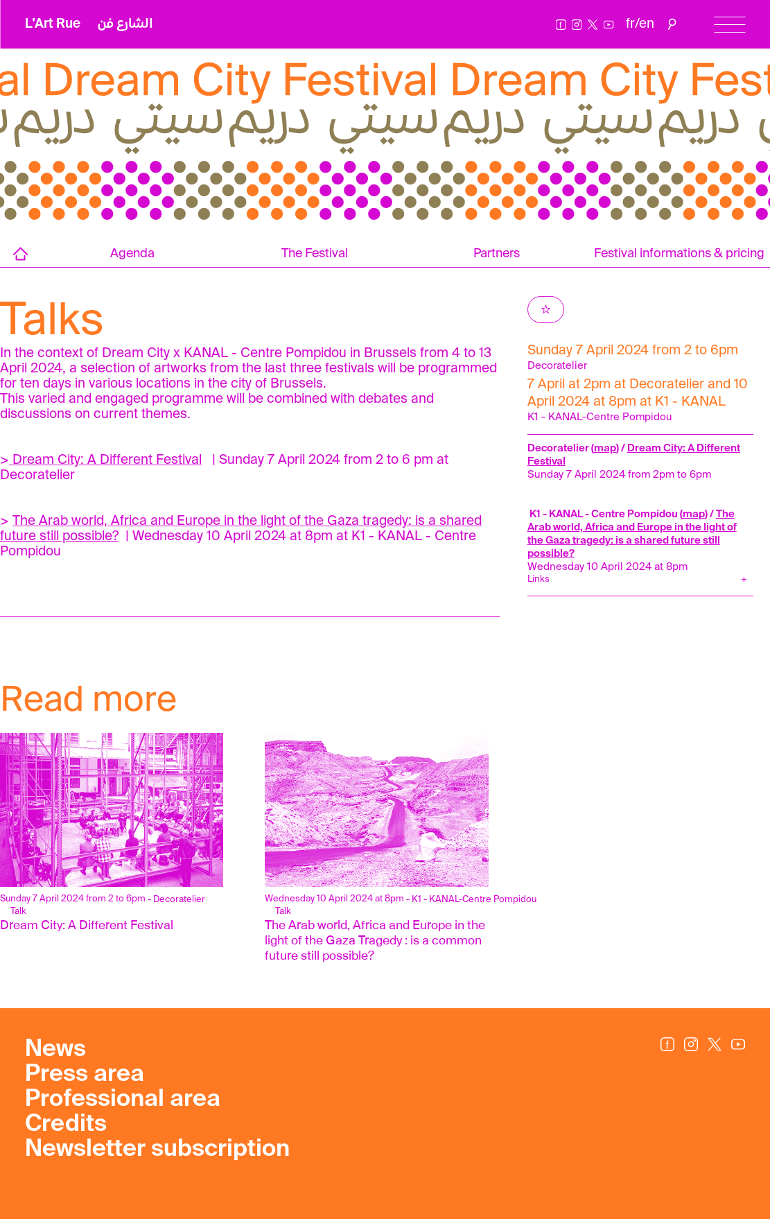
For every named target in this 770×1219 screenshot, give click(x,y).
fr (630, 24)
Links (538, 579)
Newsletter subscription (157, 1149)
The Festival (314, 254)
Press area (84, 1075)
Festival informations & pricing (679, 254)
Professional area (122, 1100)
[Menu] (729, 25)
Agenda (132, 254)
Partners (496, 254)
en (646, 24)
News (55, 1050)
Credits (66, 1124)
